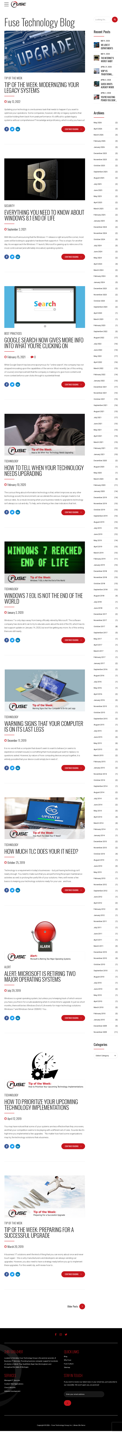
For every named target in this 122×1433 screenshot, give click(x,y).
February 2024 (99, 276)
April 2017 (98, 645)
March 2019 (98, 553)
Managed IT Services (12, 1381)
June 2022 (98, 350)
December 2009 (100, 1026)
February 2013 (99, 878)
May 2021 (98, 430)
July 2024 (97, 245)
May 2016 (98, 688)
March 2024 (98, 270)
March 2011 (98, 946)
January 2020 (99, 491)
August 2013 (99, 860)
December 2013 (100, 841)
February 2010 (99, 1013)
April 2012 (98, 903)
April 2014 (98, 817)
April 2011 (98, 940)
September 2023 (100, 307)
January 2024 (99, 282)
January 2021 (99, 454)
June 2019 (98, 534)
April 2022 (98, 362)
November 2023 (100, 295)
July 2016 (97, 682)
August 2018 (99, 596)
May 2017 (98, 639)
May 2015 (98, 743)
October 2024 (99, 239)
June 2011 (98, 934)
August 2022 (99, 338)
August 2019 (99, 522)
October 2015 (99, 712)
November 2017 (100, 620)
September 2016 (100, 669)
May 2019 (98, 540)
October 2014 (99, 780)
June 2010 (98, 989)
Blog (65, 1357)
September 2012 (100, 891)
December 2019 (100, 497)
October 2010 (99, 964)
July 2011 (97, 927)
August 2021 (99, 411)
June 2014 (98, 805)
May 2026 (98, 123)
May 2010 (98, 995)
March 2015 (98, 755)
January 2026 (99, 147)
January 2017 (99, 663)
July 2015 (97, 731)
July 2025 (97, 184)
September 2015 (100, 719)
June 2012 (98, 897)
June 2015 (98, 737)
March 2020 (98, 479)
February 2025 (99, 215)
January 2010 (99, 1020)
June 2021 (98, 424)
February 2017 (99, 657)
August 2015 (99, 725)
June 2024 (98, 251)
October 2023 (99, 301)
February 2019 (99, 559)
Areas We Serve (79, 1426)
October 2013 (99, 854)
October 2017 (99, 626)
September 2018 (100, 589)
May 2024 (98, 258)
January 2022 (99, 381)
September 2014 (100, 786)
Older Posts (72, 1306)
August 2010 (99, 977)
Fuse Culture (68, 1364)
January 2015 (99, 768)
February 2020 (99, 485)
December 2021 (100, 387)
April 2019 (98, 547)
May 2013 (98, 872)
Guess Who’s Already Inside (107, 85)
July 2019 (97, 528)
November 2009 (100, 1032)
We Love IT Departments (107, 46)
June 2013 (98, 866)
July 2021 (97, 417)
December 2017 (100, 614)
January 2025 (99, 221)
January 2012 (99, 915)
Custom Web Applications (13, 1384)
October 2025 (99, 165)
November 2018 (100, 577)
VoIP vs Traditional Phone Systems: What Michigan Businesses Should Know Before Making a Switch (108, 72)
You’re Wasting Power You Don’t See (109, 99)
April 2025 (98, 202)
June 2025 (98, 190)
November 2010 (100, 958)
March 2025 (98, 209)
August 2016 (99, 675)
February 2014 (99, 829)
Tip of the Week (13, 78)
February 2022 (99, 374)
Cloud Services (10, 1388)
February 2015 (99, 762)
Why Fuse (67, 1360)
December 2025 (100, 153)
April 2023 (98, 313)
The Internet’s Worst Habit (107, 59)
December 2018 (100, 571)
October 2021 (99, 399)
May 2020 (98, 473)
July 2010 (97, 983)
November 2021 (100, 393)
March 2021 (98, 442)
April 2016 (98, 694)
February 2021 (99, 448)
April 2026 (98, 129)
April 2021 (98, 436)
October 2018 (99, 583)
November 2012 (100, 884)
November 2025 (100, 159)
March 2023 (98, 319)
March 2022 (98, 368)
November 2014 (100, 774)
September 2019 (100, 516)
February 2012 (99, 909)
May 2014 (98, 811)
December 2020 (100, 460)
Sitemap (67, 1368)
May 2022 (98, 356)
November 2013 (100, 848)
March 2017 (98, 651)
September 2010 (100, 971)
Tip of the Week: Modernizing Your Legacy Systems (41, 87)
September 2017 (100, 633)
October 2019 (99, 510)
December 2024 (100, 227)
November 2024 (100, 233)
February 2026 (99, 141)
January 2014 (99, 835)
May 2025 (98, 196)
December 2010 (100, 952)
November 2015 (100, 706)
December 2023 (100, 288)
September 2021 (100, 405)
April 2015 (98, 749)
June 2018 (98, 608)
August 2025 (99, 178)
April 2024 (98, 264)
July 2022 (97, 344)
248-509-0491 (13, 1352)
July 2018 (97, 602)
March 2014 (98, 823)
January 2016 (99, 700)
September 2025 (100, 172)
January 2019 (99, 565)
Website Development (12, 1391)
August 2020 (99, 467)
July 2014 (97, 798)
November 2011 (100, 921)
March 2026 (98, 135)
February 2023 (99, 325)
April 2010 (98, 1001)
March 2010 (98, 1007)
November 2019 (100, 503)
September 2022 (100, 331)
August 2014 (99, 792)
